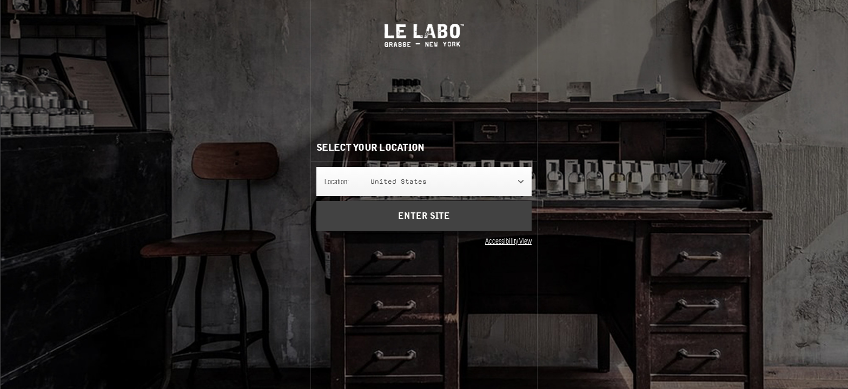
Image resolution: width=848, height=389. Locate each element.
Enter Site (424, 223)
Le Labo (424, 35)
